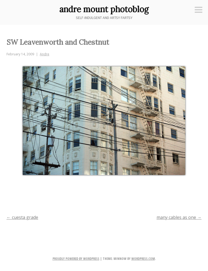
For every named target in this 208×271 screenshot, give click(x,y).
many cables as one (179, 217)
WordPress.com (143, 258)
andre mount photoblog (104, 9)
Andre (44, 54)
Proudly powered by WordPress (76, 258)
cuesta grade (22, 217)
